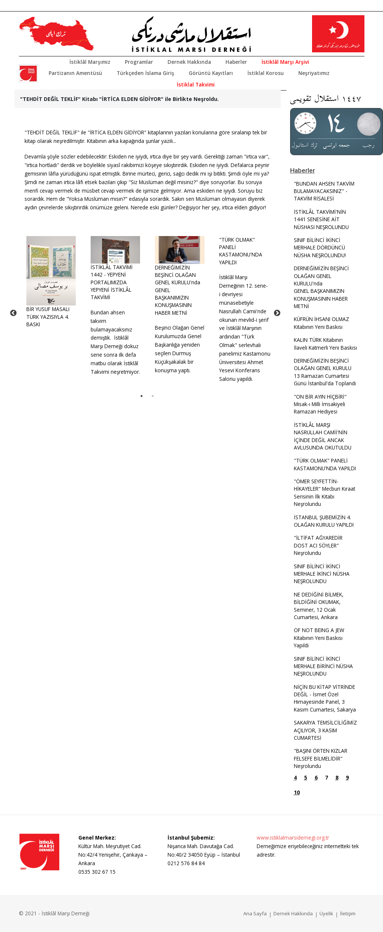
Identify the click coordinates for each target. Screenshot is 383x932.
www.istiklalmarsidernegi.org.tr (293, 837)
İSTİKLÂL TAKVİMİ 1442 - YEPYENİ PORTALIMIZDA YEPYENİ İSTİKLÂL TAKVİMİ (112, 282)
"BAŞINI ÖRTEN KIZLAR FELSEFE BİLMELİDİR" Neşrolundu (320, 758)
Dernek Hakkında (189, 61)
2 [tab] (152, 396)
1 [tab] (141, 396)
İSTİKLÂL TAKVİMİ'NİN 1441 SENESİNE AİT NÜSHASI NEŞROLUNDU (321, 219)
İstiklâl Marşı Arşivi (285, 61)
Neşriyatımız (314, 72)
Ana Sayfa (255, 913)
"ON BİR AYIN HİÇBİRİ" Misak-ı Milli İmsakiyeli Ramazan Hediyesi (320, 404)
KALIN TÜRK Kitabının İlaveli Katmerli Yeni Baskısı (325, 343)
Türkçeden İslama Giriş (145, 72)
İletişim (348, 913)
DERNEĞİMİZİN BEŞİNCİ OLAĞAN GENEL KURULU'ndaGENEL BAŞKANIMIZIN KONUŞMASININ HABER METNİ (321, 287)
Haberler (236, 61)
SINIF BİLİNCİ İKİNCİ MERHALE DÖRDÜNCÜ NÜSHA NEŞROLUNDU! (320, 247)
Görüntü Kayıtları (211, 72)
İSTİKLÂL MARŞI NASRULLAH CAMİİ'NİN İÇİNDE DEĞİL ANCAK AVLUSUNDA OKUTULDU (322, 436)
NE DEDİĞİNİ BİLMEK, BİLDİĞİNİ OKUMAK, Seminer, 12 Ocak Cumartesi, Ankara (319, 606)
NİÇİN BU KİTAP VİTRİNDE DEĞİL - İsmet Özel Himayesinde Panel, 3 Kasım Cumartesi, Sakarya (325, 698)
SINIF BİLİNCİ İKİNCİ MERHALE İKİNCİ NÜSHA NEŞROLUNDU (322, 574)
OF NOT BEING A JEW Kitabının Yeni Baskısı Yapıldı (319, 638)
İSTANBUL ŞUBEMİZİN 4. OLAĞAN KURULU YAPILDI (324, 521)
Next (277, 313)
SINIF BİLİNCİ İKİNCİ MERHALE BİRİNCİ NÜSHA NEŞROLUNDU (323, 666)
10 (297, 792)
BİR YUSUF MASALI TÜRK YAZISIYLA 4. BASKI (47, 316)
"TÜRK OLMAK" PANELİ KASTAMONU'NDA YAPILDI (240, 251)
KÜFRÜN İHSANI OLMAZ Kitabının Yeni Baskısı (321, 322)
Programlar (139, 61)
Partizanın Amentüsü (75, 72)
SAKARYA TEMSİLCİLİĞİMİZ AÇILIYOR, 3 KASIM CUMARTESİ (325, 730)
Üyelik (326, 913)
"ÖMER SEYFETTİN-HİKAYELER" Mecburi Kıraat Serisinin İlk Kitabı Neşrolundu (324, 492)
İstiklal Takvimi (196, 84)
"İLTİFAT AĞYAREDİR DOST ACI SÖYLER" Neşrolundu (318, 545)
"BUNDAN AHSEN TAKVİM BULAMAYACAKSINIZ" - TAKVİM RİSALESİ (324, 191)
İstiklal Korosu (265, 72)
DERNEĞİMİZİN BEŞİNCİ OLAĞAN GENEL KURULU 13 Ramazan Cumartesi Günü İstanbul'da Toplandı (325, 372)
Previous (13, 313)
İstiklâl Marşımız (89, 61)
